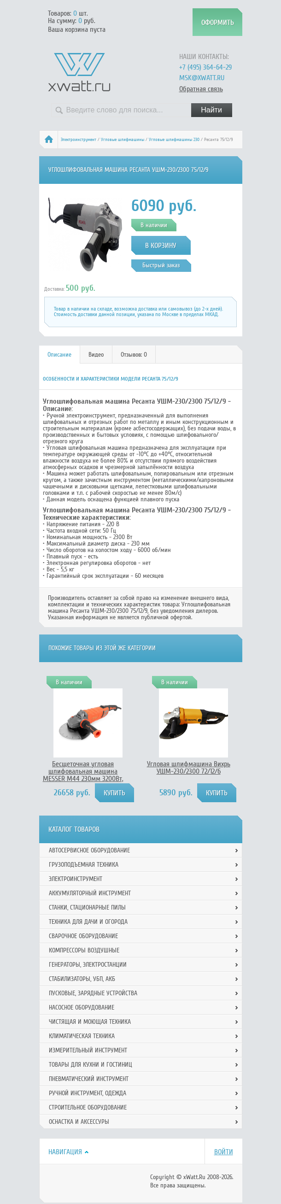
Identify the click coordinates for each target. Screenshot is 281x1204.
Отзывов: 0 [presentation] (134, 354)
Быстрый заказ (161, 265)
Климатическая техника (82, 1036)
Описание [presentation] (59, 354)
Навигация (65, 1152)
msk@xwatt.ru (201, 77)
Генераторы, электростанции (88, 965)
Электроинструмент (78, 139)
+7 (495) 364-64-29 (205, 67)
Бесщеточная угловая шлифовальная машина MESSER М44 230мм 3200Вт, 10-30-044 (83, 775)
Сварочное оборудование (83, 936)
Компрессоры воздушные (84, 950)
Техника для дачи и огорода (88, 922)
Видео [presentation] (96, 354)
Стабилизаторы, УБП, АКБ (82, 979)
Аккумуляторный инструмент (90, 893)
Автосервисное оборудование (89, 850)
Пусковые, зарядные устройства (93, 993)
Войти (223, 1152)
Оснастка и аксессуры (79, 1122)
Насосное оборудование (81, 1007)
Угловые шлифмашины (122, 139)
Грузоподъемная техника (83, 865)
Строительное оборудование (88, 1107)
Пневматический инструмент (89, 1079)
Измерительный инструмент (88, 1050)
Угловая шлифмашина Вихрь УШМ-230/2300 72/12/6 (188, 767)
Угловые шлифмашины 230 (174, 139)
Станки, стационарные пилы (87, 907)
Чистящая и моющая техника (90, 1022)
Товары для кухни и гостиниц (90, 1065)
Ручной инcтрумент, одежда (87, 1093)
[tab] (59, 355)
